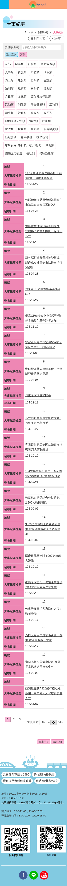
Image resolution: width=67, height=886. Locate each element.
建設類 (22, 80)
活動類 (9, 104)
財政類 (9, 129)
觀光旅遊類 (48, 64)
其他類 (50, 145)
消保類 (22, 104)
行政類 (35, 80)
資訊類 (22, 72)
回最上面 (58, 741)
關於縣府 (43, 32)
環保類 (48, 72)
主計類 (48, 80)
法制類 (9, 88)
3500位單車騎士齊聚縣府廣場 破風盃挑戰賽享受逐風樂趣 (42, 529)
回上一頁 (44, 741)
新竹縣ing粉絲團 (44, 774)
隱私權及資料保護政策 (17, 780)
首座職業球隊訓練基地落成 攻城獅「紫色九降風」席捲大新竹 (43, 231)
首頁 (30, 32)
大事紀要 (58, 32)
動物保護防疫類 (15, 121)
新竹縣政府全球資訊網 (37, 4)
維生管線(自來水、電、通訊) (23, 145)
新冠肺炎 (10, 137)
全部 (8, 64)
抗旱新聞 (42, 137)
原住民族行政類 (41, 96)
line (33, 871)
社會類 (32, 64)
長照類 (30, 153)
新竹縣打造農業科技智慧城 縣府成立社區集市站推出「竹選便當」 (43, 262)
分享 (58, 38)
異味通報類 (46, 153)
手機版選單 (4, 4)
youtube (44, 871)
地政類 (33, 121)
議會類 (48, 88)
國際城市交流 (13, 153)
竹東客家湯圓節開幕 (38, 395)
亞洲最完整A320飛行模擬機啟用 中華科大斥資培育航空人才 (43, 693)
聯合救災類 (51, 129)
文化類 (22, 96)
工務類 (53, 104)
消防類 (35, 72)
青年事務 (26, 137)
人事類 (9, 72)
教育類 (22, 88)
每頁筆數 (33, 722)
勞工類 (9, 80)
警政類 (35, 112)
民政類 (35, 88)
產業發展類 (38, 104)
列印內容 (39, 38)
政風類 (48, 112)
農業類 (19, 64)
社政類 (22, 112)
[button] (53, 722)
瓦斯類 (35, 129)
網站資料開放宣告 (47, 780)
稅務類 (22, 129)
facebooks (23, 871)
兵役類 (9, 96)
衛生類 (9, 112)
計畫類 (46, 121)
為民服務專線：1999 (16, 774)
